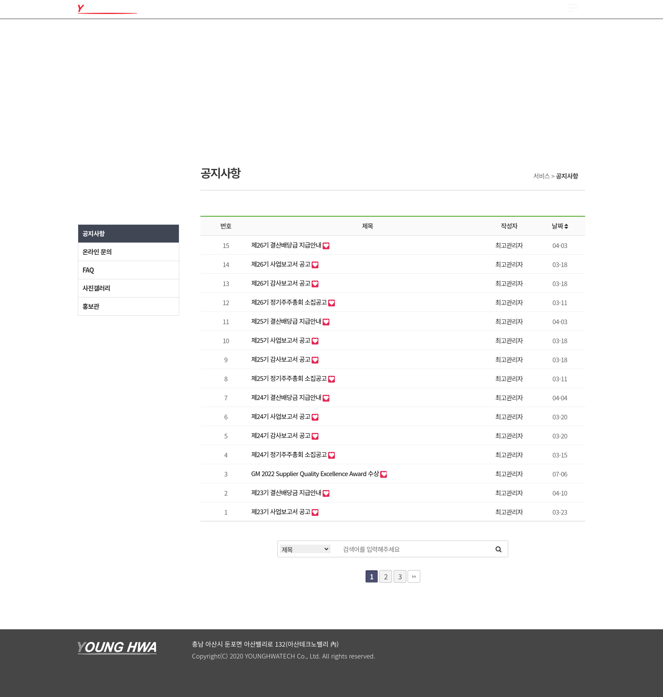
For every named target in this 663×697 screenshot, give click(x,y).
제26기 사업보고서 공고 (281, 263)
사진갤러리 (96, 288)
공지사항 (93, 233)
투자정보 (375, 33)
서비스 (486, 33)
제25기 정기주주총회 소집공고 (289, 378)
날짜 (560, 225)
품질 (198, 33)
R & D (257, 33)
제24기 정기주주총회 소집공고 (289, 454)
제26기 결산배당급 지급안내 (287, 244)
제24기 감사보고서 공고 (281, 435)
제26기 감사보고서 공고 (281, 282)
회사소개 (90, 33)
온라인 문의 (97, 251)
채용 (312, 33)
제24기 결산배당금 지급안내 (287, 397)
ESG (426, 33)
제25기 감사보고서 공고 (281, 359)
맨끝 (414, 576)
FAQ (88, 269)
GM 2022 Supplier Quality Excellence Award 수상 (315, 473)
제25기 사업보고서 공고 (281, 340)
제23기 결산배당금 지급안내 (287, 492)
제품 (141, 33)
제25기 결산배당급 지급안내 (287, 321)
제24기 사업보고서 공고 (281, 416)
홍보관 (90, 306)
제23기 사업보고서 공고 (281, 511)
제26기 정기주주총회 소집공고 (289, 302)
